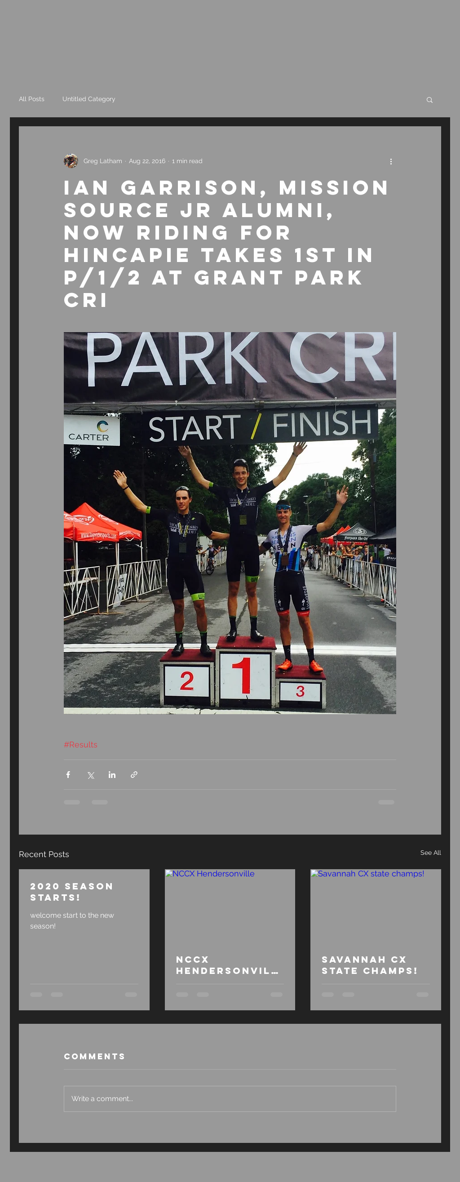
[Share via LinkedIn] (112, 774)
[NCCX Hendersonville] (230, 906)
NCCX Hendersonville (227, 965)
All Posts (31, 98)
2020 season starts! (72, 891)
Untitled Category (88, 98)
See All (430, 852)
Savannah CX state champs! (370, 965)
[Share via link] (134, 774)
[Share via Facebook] (68, 774)
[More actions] (390, 161)
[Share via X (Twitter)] (90, 774)
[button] (429, 99)
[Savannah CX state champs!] (376, 906)
